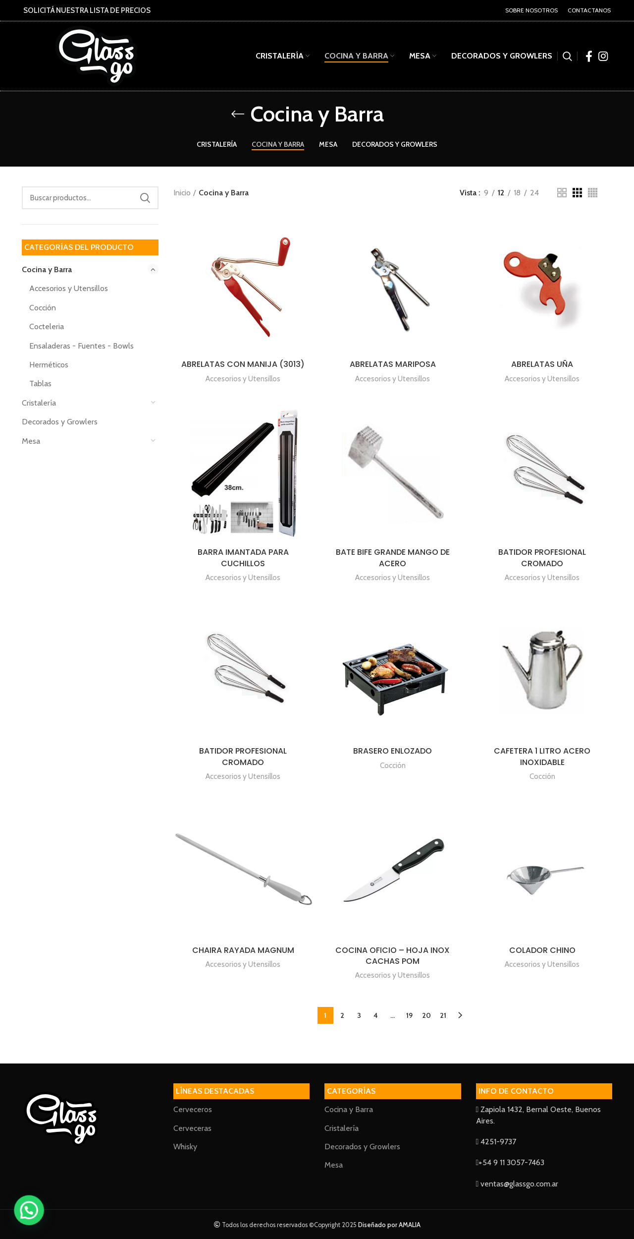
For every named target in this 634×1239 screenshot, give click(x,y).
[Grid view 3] (577, 192)
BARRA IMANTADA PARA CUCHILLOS (243, 557)
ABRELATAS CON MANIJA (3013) (243, 364)
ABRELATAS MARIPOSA (393, 364)
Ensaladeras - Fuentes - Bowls (81, 346)
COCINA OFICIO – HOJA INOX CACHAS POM (392, 955)
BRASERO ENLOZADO (392, 751)
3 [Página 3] (359, 1015)
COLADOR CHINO (542, 950)
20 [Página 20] (426, 1015)
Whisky (185, 1146)
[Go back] (237, 114)
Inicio (182, 192)
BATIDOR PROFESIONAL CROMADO (542, 557)
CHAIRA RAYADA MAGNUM (243, 950)
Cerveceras (192, 1128)
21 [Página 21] (443, 1015)
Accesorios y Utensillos (68, 288)
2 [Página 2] (342, 1015)
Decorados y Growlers (60, 421)
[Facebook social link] (588, 56)
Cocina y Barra (47, 269)
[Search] (90, 197)
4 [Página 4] (375, 1015)
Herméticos (48, 364)
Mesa (31, 441)
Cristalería (39, 403)
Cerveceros (192, 1109)
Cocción (42, 307)
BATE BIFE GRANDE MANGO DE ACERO (393, 557)
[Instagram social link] (603, 56)
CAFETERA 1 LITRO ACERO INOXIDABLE (542, 756)
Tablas (40, 383)
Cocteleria (46, 326)
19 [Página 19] (409, 1015)
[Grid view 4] (592, 192)
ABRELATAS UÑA (542, 364)
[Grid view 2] (562, 192)
